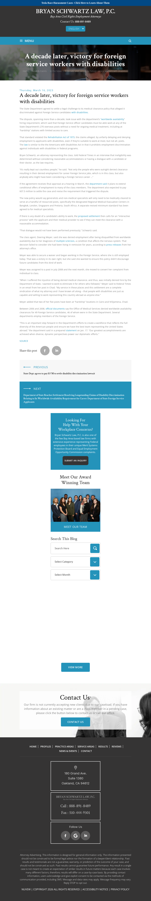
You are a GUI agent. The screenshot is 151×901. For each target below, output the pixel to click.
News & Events (68, 751)
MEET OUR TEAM (75, 527)
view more (75, 667)
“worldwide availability (112, 119)
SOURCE (24, 340)
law (26, 144)
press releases (113, 244)
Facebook (65, 835)
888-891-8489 (83, 21)
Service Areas (86, 746)
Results (103, 746)
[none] (75, 29)
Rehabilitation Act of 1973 (61, 137)
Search (95, 548)
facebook (45, 350)
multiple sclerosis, (65, 240)
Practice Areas (64, 746)
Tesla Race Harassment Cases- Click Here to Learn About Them (75, 3)
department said (98, 183)
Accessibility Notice (95, 889)
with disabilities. (80, 112)
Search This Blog (64, 538)
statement (71, 330)
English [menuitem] (74, 28)
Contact (86, 751)
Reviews (116, 746)
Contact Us (75, 722)
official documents (55, 308)
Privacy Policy (120, 889)
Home (33, 746)
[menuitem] (75, 29)
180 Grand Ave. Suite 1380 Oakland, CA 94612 (75, 778)
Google (75, 835)
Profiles (45, 746)
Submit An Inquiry (75, 460)
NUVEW (26, 889)
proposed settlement (89, 216)
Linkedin (56, 350)
